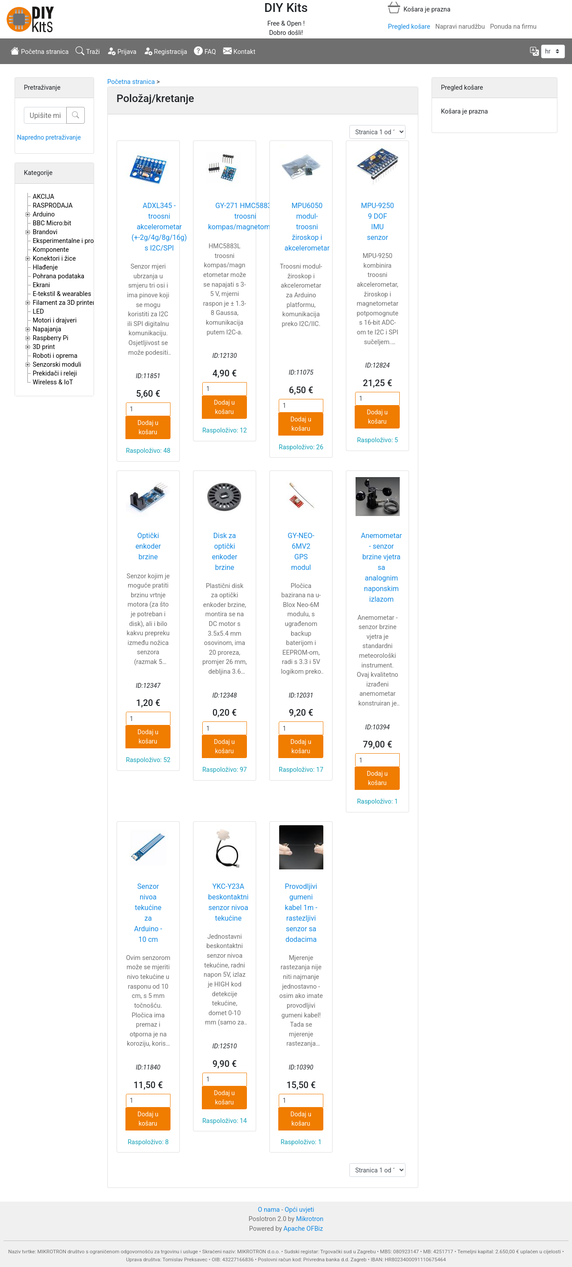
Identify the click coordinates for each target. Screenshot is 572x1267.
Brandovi (45, 232)
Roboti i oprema (55, 356)
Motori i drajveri (54, 320)
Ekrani (41, 285)
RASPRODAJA (53, 205)
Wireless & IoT (53, 382)
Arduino (44, 214)
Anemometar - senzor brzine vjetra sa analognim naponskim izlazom (381, 567)
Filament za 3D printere (65, 303)
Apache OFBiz (303, 1229)
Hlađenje (45, 267)
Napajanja (47, 329)
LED (38, 311)
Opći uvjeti (299, 1210)
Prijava (121, 51)
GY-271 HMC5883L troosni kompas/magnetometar (245, 216)
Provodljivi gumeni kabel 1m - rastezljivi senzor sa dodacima (301, 913)
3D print (44, 347)
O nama (269, 1210)
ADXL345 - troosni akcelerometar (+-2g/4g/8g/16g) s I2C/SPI (159, 226)
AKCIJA (43, 197)
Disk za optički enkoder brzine (224, 551)
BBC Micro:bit (52, 223)
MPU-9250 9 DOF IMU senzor (377, 221)
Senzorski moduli (57, 364)
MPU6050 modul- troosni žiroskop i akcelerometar (307, 226)
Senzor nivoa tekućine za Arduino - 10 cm (148, 913)
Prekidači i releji (55, 373)
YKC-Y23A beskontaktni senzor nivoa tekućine (228, 902)
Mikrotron (309, 1219)
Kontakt (239, 51)
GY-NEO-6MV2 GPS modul (301, 551)
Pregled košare (409, 26)
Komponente (51, 250)
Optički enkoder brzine (148, 546)
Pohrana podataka (58, 276)
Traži (88, 51)
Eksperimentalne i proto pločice (77, 241)
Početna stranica (39, 51)
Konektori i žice (54, 258)
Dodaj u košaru (147, 427)
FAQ (205, 51)
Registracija (165, 51)
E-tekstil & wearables (62, 294)
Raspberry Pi (50, 338)
